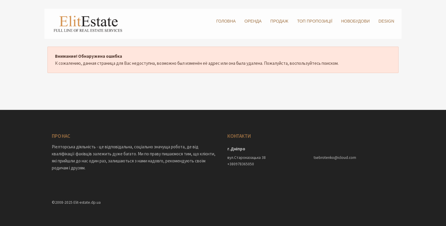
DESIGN (386, 21)
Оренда (253, 21)
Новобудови (355, 21)
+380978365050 (240, 164)
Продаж (279, 21)
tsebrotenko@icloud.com (335, 157)
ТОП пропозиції (314, 21)
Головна (226, 21)
